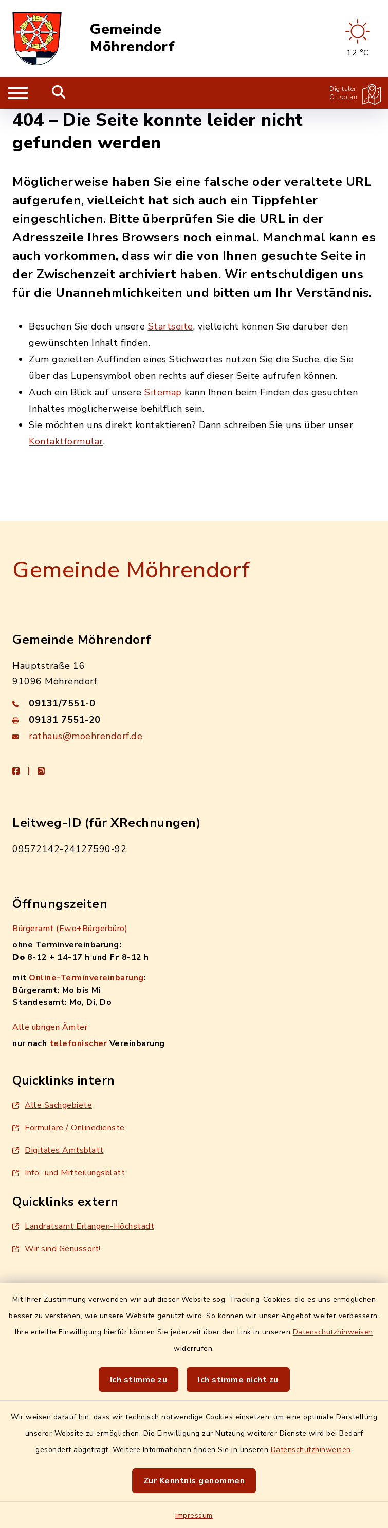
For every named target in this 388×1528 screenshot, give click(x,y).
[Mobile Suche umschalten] (58, 93)
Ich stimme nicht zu (238, 1379)
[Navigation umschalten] (18, 93)
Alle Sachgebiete (52, 1105)
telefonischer (78, 1043)
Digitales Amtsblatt (58, 1150)
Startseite (170, 326)
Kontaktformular (66, 441)
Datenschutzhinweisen (333, 1332)
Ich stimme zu (139, 1379)
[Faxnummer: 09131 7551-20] (194, 719)
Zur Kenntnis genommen (194, 1480)
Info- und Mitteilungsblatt (68, 1172)
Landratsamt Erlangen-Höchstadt (83, 1226)
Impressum (194, 1515)
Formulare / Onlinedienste (68, 1127)
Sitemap (163, 392)
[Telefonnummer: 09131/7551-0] (194, 703)
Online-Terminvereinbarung (86, 977)
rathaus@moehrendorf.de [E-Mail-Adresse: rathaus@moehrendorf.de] (85, 736)
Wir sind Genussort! (56, 1248)
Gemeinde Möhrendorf (132, 38)
